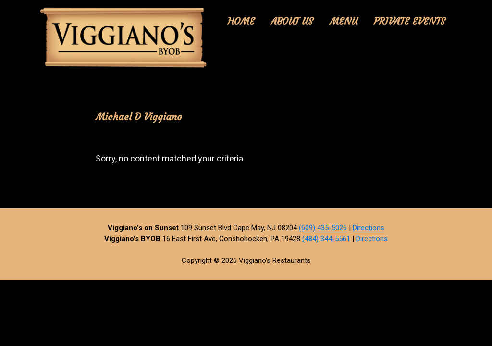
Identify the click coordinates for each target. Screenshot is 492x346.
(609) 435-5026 (323, 227)
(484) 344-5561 (326, 239)
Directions (368, 227)
